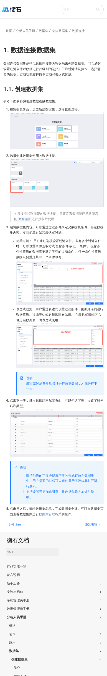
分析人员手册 (54, 617)
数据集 (55, 651)
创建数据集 (56, 659)
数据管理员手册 (54, 608)
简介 (17, 668)
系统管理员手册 (54, 600)
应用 (55, 642)
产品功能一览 (16, 566)
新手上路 (54, 583)
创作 (55, 634)
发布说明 (13, 575)
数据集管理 (47, 514)
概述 (12, 625)
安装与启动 (54, 592)
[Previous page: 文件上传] (28, 527)
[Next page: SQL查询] (77, 527)
